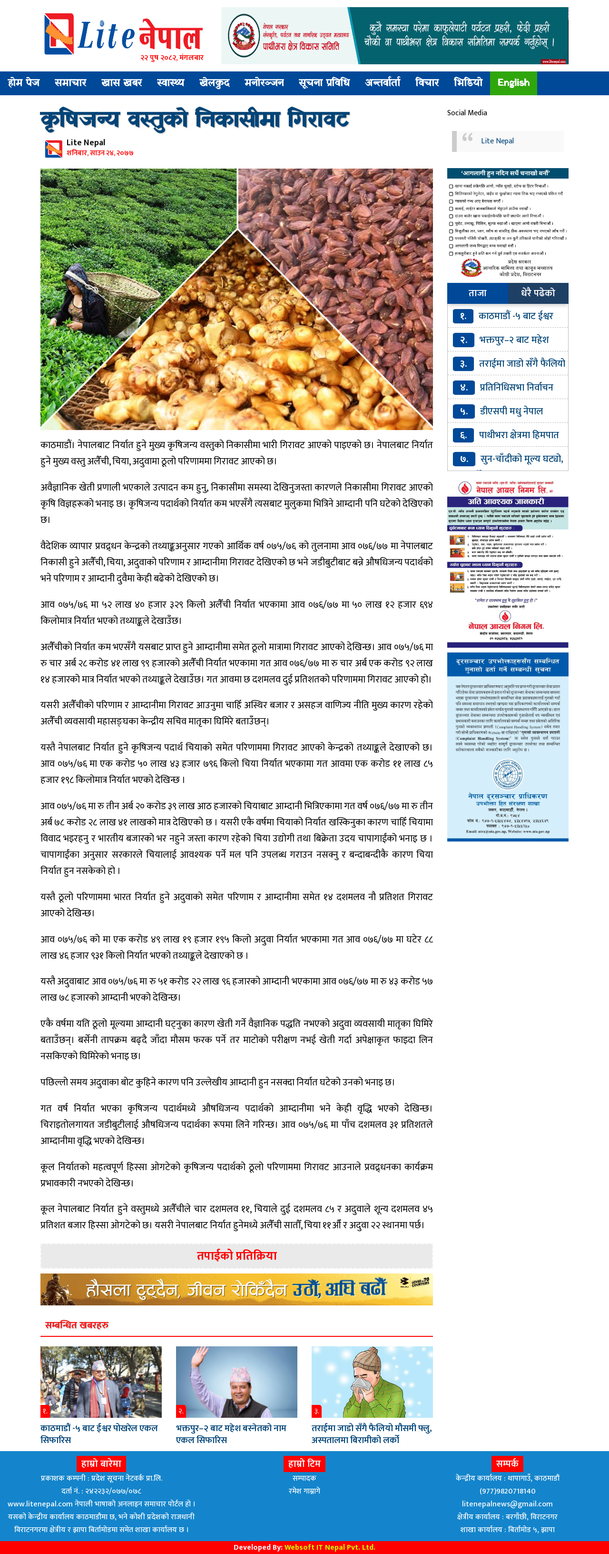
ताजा (478, 293)
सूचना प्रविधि (324, 83)
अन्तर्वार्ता (382, 83)
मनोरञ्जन (264, 83)
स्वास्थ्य (170, 83)
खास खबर (121, 83)
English (514, 83)
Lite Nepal (497, 141)
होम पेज (23, 83)
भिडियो (468, 83)
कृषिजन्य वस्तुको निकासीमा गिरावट (194, 121)
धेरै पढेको (538, 293)
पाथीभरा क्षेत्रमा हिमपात (519, 435)
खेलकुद (214, 83)
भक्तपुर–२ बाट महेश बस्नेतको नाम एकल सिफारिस (231, 1434)
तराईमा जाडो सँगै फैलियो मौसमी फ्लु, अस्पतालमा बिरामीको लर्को (372, 1434)
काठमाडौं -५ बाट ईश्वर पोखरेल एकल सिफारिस (99, 1434)
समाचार (70, 83)
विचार (427, 83)
